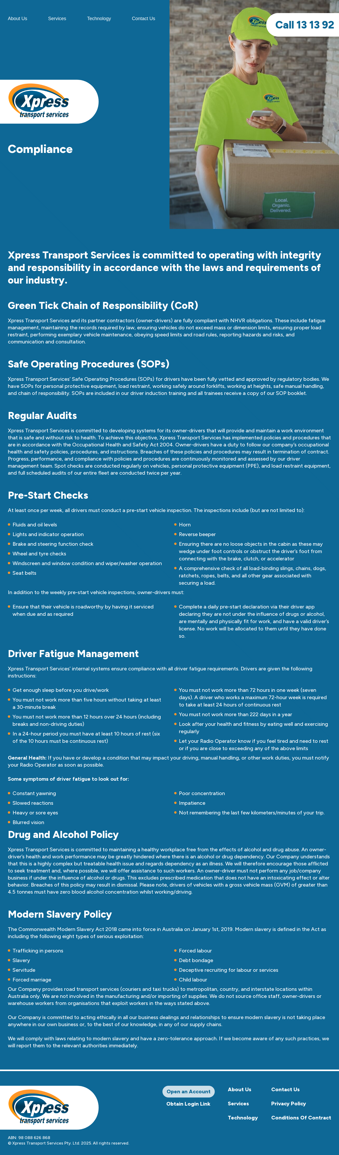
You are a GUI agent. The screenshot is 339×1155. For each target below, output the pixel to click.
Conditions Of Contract (301, 1117)
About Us (239, 1089)
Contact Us (143, 18)
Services (57, 18)
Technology (99, 18)
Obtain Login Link (188, 1104)
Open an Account (189, 1091)
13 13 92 (304, 25)
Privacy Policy (288, 1103)
